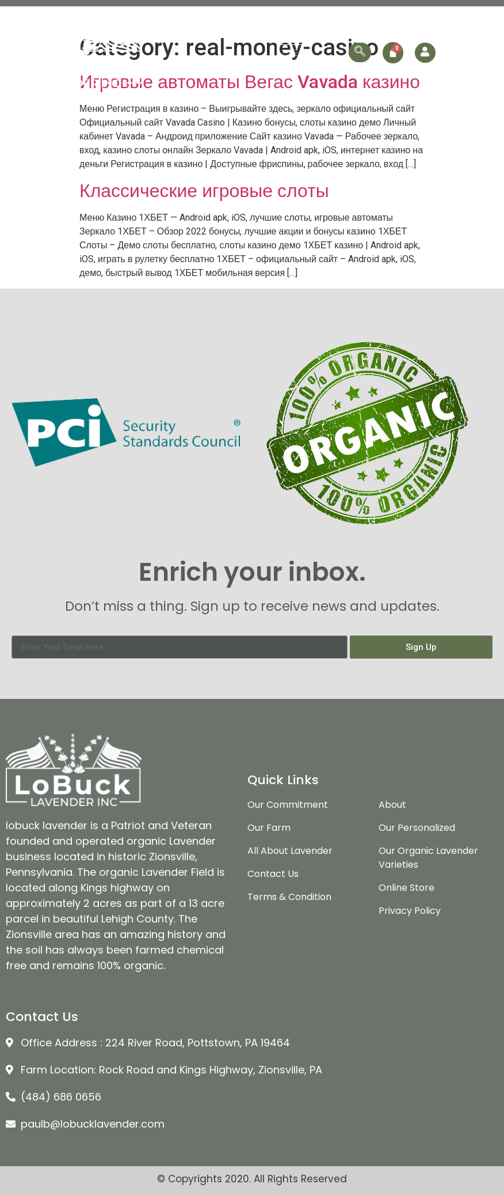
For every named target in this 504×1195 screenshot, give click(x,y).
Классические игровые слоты (204, 191)
